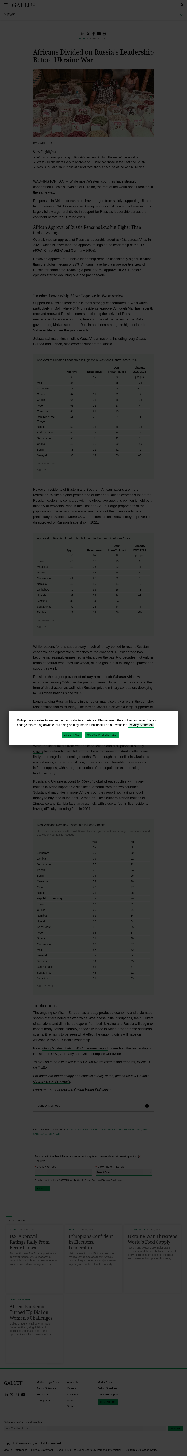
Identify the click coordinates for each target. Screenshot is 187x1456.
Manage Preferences (101, 735)
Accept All (71, 735)
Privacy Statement (141, 725)
